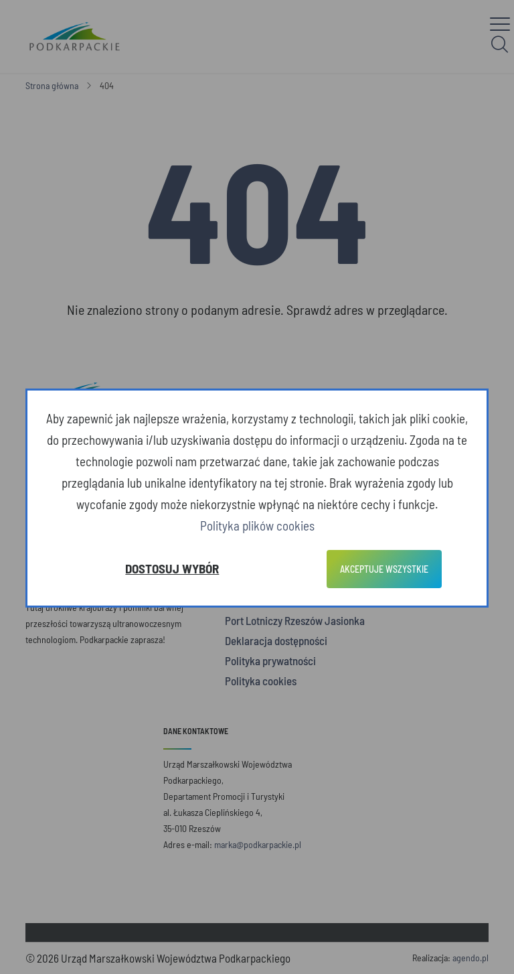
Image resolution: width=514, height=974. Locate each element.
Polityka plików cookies (257, 525)
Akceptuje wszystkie (384, 569)
